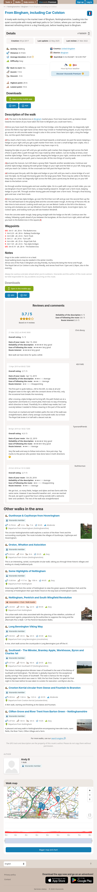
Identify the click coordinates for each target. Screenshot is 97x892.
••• (4, 7)
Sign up (80, 2)
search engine (58, 738)
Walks (18, 2)
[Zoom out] (90, 795)
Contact (7, 879)
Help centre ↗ (30, 2)
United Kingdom (68, 48)
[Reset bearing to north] (90, 799)
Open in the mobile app (20, 99)
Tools (8, 2)
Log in (89, 2)
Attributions (8, 817)
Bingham (64, 52)
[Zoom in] (90, 790)
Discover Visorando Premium (70, 73)
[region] (48, 803)
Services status (40, 889)
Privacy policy (10, 874)
